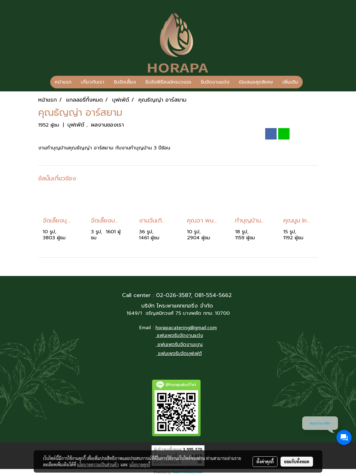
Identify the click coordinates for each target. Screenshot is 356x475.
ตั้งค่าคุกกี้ (265, 461)
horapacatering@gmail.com (186, 327)
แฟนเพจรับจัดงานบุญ (180, 344)
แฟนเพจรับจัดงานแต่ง (180, 335)
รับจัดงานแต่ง (215, 82)
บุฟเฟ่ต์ (76, 125)
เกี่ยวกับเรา (92, 82)
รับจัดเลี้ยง (125, 82)
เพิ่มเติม (290, 82)
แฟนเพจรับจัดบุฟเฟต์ (180, 353)
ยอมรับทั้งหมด (296, 461)
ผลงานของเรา (107, 125)
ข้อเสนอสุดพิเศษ (256, 82)
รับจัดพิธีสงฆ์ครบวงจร (168, 82)
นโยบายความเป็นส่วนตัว (98, 464)
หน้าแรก (63, 82)
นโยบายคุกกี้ (139, 464)
